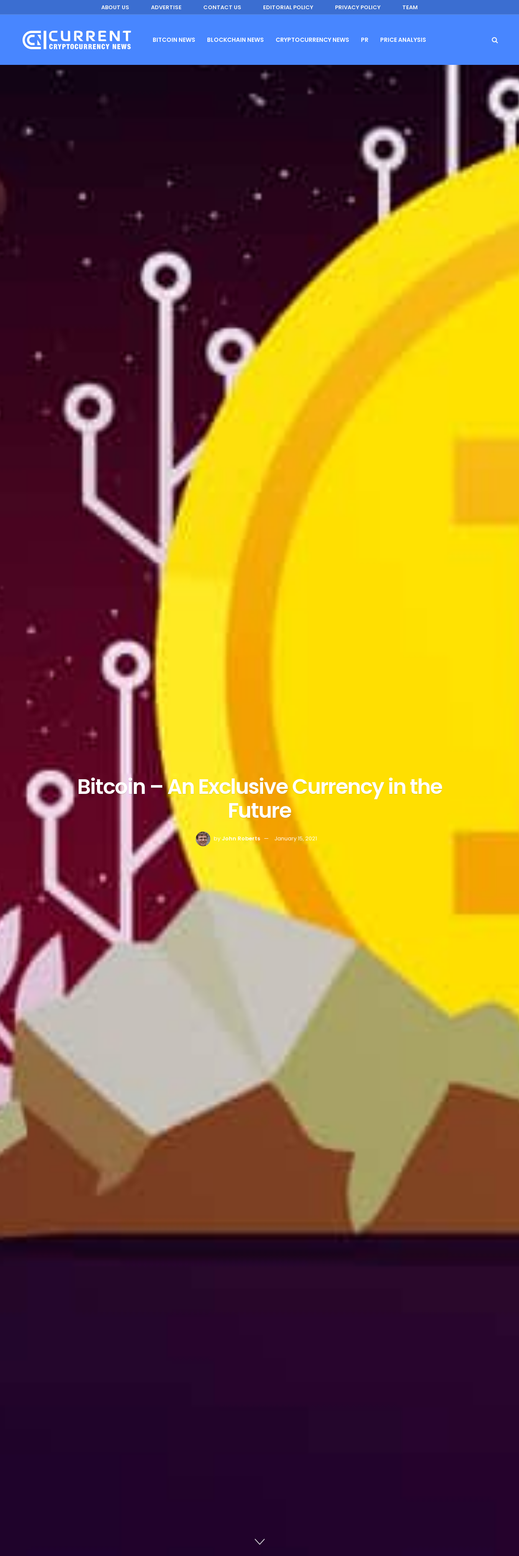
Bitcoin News (174, 40)
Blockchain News (235, 40)
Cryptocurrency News (312, 40)
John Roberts (241, 838)
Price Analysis (403, 40)
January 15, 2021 (295, 838)
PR (364, 40)
